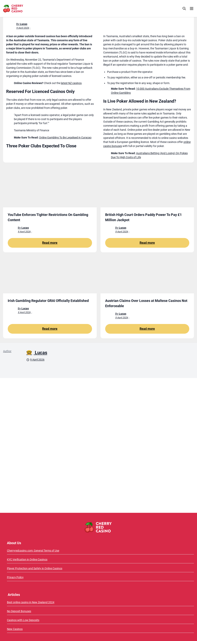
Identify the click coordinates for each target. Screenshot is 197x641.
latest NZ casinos (71, 83)
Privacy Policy (15, 577)
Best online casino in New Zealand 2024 (30, 602)
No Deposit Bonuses (19, 611)
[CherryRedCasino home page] (21, 8)
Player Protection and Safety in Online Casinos (34, 568)
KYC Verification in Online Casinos (27, 559)
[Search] (184, 8)
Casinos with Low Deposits (23, 620)
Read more (49, 243)
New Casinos (15, 629)
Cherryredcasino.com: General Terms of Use (33, 550)
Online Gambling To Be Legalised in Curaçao (65, 137)
